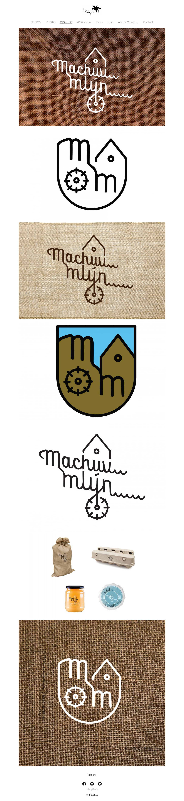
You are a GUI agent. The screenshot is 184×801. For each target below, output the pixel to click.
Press (99, 22)
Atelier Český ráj (128, 22)
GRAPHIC (66, 22)
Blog (110, 22)
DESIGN (36, 22)
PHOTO (50, 22)
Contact (148, 22)
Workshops (84, 22)
